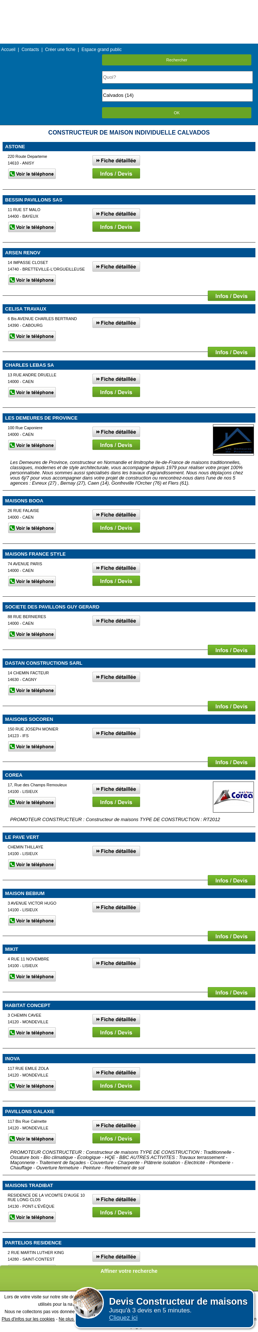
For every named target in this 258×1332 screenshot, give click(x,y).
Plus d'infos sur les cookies (28, 1319)
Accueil (8, 49)
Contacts (30, 49)
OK (177, 113)
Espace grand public (101, 49)
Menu (129, 5)
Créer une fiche (60, 49)
